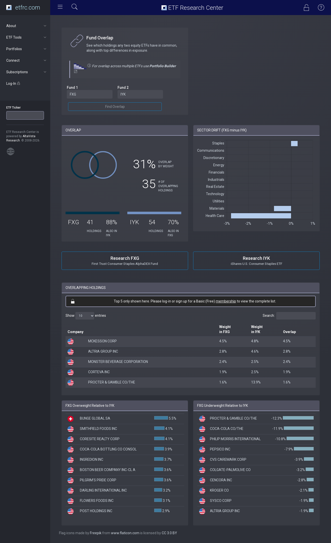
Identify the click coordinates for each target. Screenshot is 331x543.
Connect (26, 60)
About (26, 26)
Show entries (86, 316)
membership (226, 301)
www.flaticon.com (125, 533)
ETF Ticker (13, 107)
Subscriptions (26, 72)
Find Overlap (115, 107)
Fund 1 (72, 88)
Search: (289, 316)
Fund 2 (123, 88)
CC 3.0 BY (169, 533)
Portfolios (26, 49)
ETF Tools (26, 37)
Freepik (95, 533)
